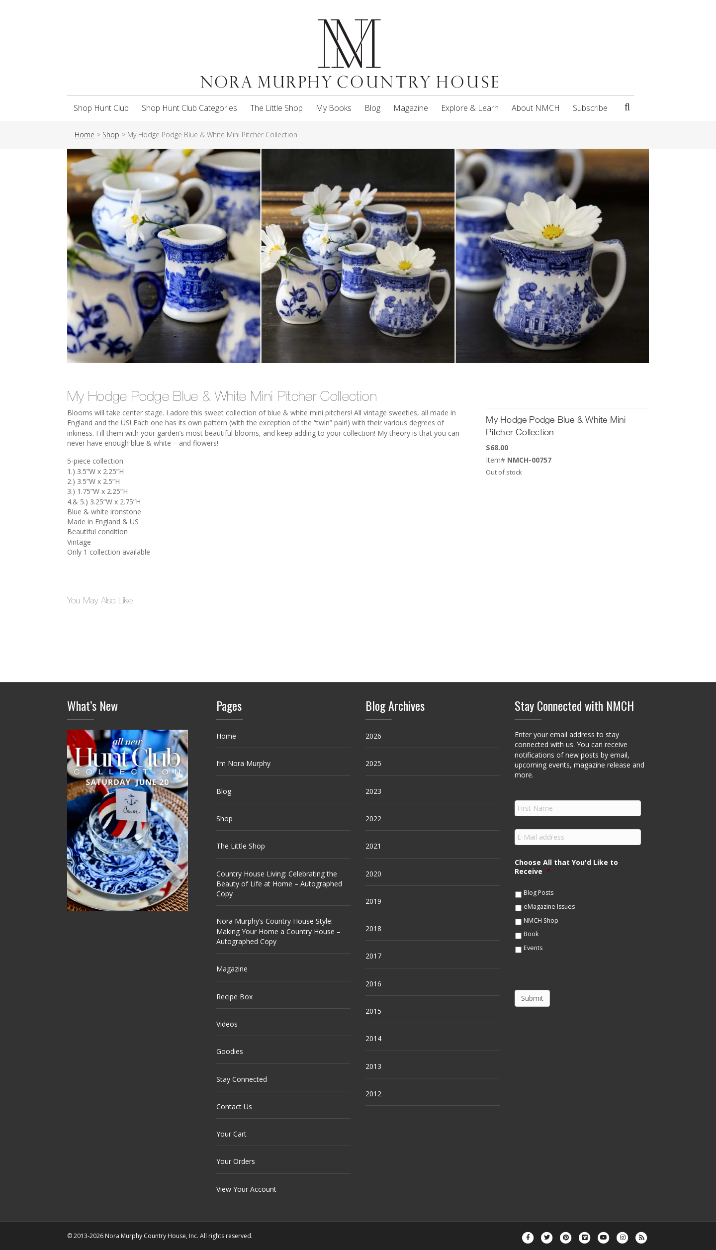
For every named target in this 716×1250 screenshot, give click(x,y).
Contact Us (234, 1106)
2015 (373, 1011)
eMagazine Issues (549, 906)
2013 (373, 1066)
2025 (373, 763)
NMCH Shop (541, 920)
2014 (373, 1038)
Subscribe (590, 107)
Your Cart (231, 1134)
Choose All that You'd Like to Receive (566, 867)
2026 (373, 736)
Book (531, 934)
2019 (373, 901)
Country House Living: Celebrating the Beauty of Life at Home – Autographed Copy (279, 884)
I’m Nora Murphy (243, 763)
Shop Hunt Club (101, 107)
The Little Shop (276, 107)
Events (533, 948)
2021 (373, 846)
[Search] (627, 107)
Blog (372, 107)
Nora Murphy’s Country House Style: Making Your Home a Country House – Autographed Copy (278, 931)
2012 (373, 1093)
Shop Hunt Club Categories (189, 107)
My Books (334, 107)
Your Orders (235, 1161)
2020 (373, 873)
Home (226, 736)
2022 (373, 818)
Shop (224, 818)
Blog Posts (538, 892)
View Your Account (246, 1189)
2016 (373, 983)
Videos (227, 1024)
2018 (373, 928)
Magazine (410, 107)
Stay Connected (241, 1079)
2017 (373, 956)
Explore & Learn (470, 107)
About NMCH (536, 107)
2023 (373, 791)
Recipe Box (234, 996)
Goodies (229, 1051)
